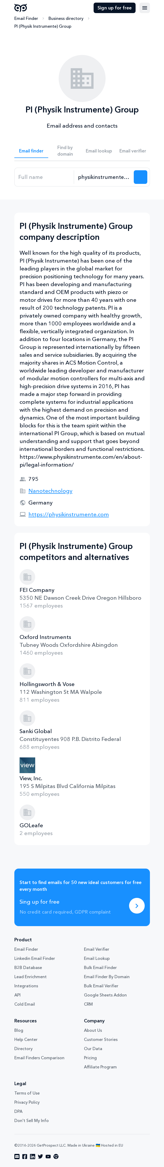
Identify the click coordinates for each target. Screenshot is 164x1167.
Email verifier (132, 151)
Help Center (26, 1039)
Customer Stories (101, 1039)
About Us (93, 1030)
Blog (18, 1030)
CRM (88, 1004)
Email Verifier (96, 949)
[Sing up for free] (137, 906)
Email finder (31, 151)
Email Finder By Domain (107, 976)
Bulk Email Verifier (101, 985)
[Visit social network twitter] (40, 1156)
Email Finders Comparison (39, 1057)
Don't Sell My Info (31, 1120)
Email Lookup (97, 958)
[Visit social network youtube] (48, 1156)
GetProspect (20, 8)
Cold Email (24, 1004)
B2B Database (28, 967)
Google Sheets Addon (105, 995)
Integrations (26, 985)
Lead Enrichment (30, 976)
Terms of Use (27, 1093)
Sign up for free (115, 8)
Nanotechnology (50, 491)
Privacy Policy (27, 1102)
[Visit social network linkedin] (32, 1156)
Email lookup (99, 151)
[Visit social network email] (17, 1156)
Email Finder (26, 18)
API (17, 995)
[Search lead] (140, 177)
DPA (18, 1111)
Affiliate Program (100, 1066)
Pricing (90, 1057)
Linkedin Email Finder (34, 958)
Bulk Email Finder (100, 967)
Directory (23, 1048)
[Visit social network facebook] (24, 1156)
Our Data (93, 1048)
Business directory (65, 18)
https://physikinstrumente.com (68, 514)
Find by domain (65, 151)
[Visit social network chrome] (56, 1156)
